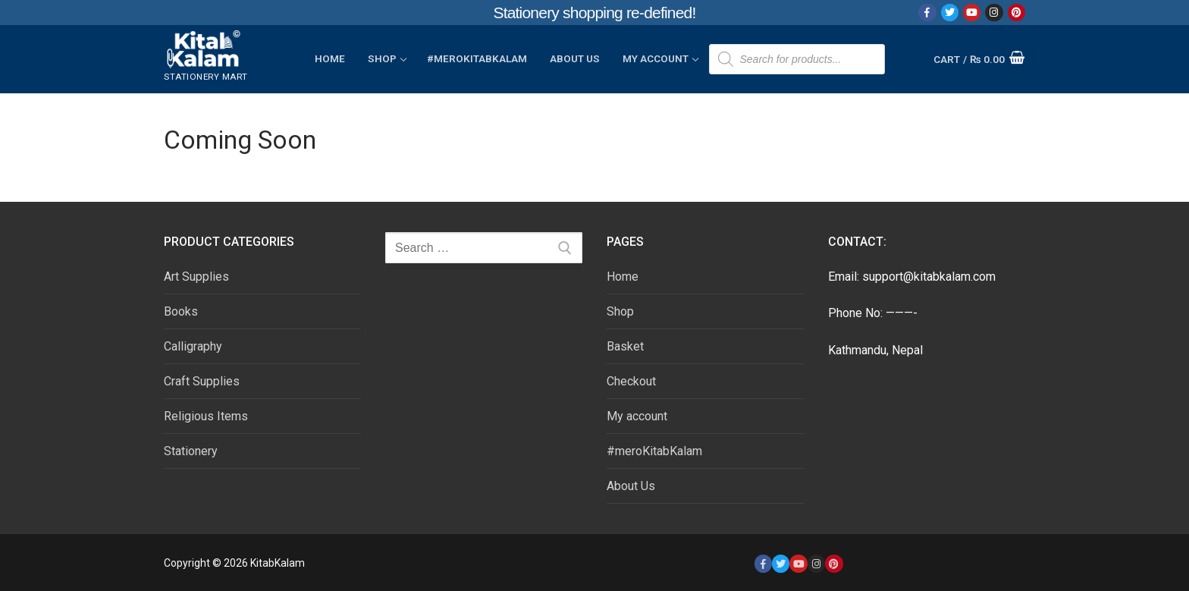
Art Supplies (196, 276)
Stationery (191, 451)
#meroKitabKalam (654, 451)
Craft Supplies (202, 381)
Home (622, 276)
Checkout (631, 381)
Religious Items (206, 416)
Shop (620, 311)
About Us (631, 486)
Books (181, 311)
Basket (625, 346)
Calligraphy (193, 346)
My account (637, 416)
